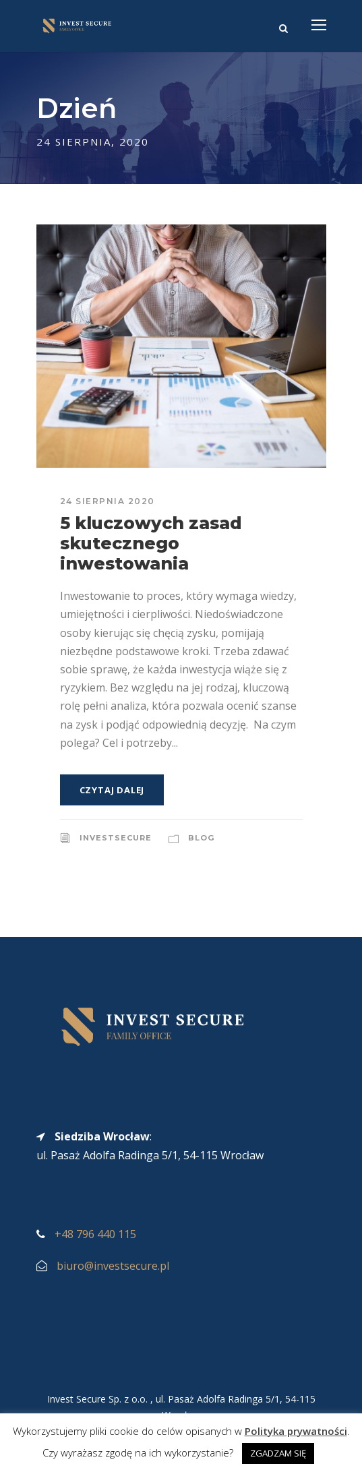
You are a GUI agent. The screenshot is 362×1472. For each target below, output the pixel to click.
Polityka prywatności (296, 1431)
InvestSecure (116, 837)
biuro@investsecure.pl (113, 1265)
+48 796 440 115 (95, 1234)
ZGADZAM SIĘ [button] (278, 1453)
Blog (201, 837)
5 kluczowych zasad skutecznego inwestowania (151, 543)
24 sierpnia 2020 (107, 501)
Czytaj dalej (112, 790)
